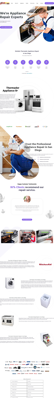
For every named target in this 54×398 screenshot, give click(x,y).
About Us (16, 3)
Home (12, 3)
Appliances (22, 3)
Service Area (32, 3)
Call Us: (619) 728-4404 (49, 3)
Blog (37, 3)
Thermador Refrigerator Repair (30, 159)
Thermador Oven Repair (28, 157)
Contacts (41, 3)
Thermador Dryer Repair (44, 161)
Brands (27, 3)
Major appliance (29, 73)
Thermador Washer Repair (44, 159)
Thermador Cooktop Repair (29, 161)
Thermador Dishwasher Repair (45, 157)
